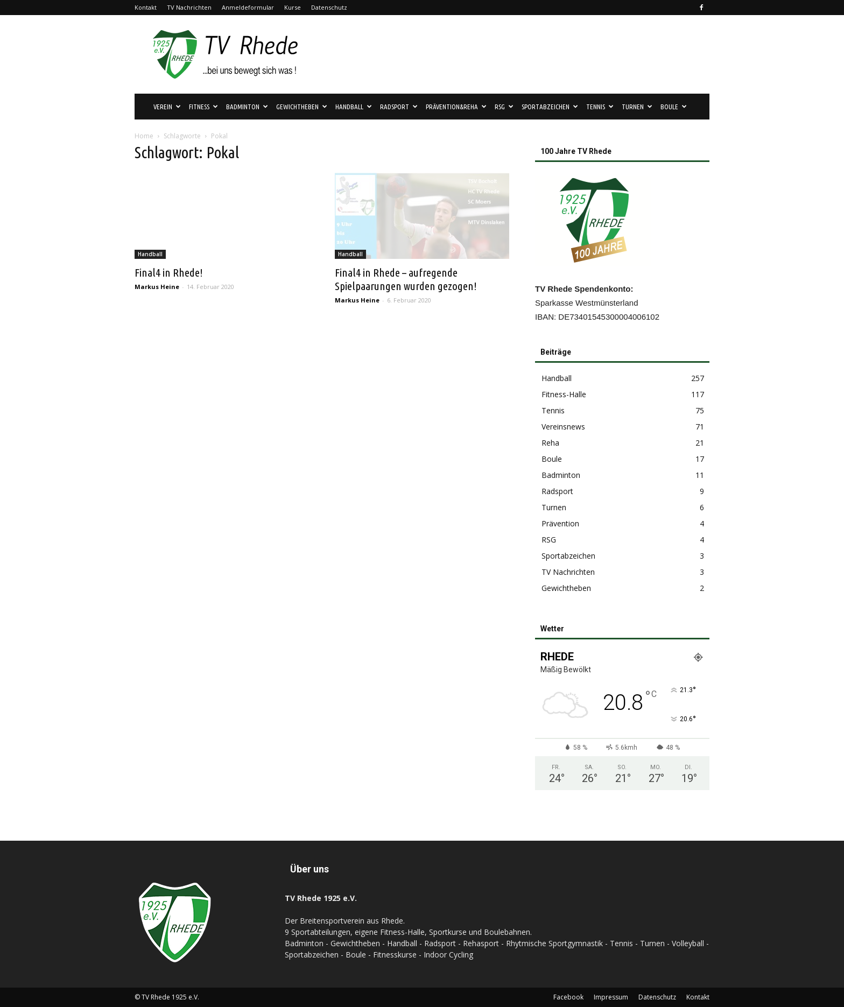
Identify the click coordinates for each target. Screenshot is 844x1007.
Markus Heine (157, 287)
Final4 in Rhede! (169, 272)
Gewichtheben (301, 106)
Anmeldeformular (248, 7)
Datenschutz (329, 7)
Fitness (203, 106)
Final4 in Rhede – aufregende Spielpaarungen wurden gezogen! (406, 279)
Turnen (637, 106)
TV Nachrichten (189, 7)
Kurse (292, 7)
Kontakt (146, 7)
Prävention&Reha (456, 106)
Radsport (399, 106)
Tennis (600, 106)
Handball (353, 106)
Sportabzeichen (550, 106)
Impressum (611, 997)
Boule (673, 106)
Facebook (568, 997)
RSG (504, 106)
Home (144, 135)
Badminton (247, 106)
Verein (167, 106)
